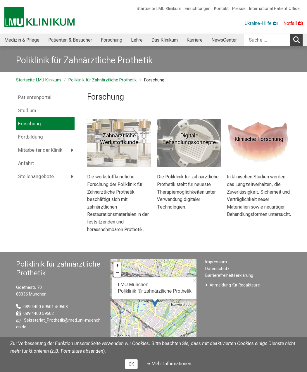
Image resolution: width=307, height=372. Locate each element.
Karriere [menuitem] (195, 40)
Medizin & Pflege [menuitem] (21, 40)
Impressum (216, 262)
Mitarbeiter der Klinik (40, 150)
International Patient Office (274, 8)
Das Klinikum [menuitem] (164, 40)
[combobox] (273, 40)
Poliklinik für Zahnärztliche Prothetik (102, 80)
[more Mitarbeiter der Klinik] (72, 150)
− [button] (117, 273)
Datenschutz (217, 268)
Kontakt (221, 8)
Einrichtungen (198, 8)
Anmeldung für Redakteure (235, 285)
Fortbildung (30, 137)
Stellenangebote (36, 176)
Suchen (298, 39)
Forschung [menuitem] (111, 40)
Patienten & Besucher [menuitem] (70, 40)
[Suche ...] (267, 40)
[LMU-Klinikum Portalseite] (39, 17)
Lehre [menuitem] (137, 40)
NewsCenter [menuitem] (224, 40)
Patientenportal (34, 97)
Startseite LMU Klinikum (159, 8)
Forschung (29, 124)
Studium (27, 110)
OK (131, 364)
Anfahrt (26, 163)
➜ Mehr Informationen (168, 363)
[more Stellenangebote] (72, 176)
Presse (239, 8)
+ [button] (117, 265)
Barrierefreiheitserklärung (229, 275)
